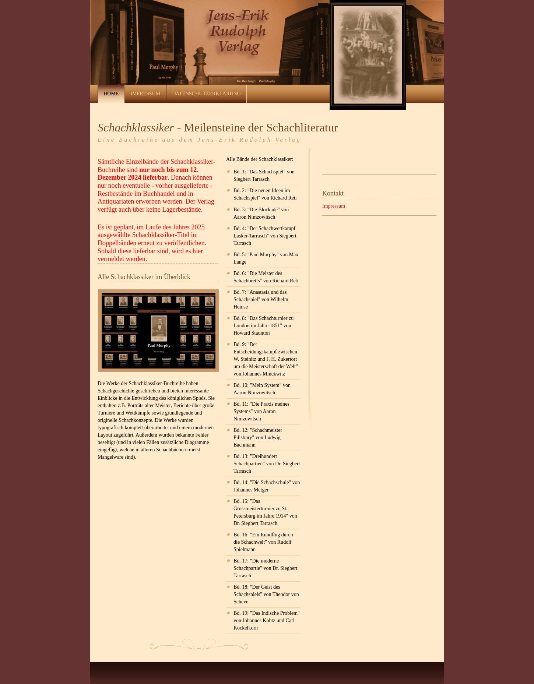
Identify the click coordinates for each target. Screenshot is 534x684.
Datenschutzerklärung (206, 93)
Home (111, 93)
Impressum (145, 93)
